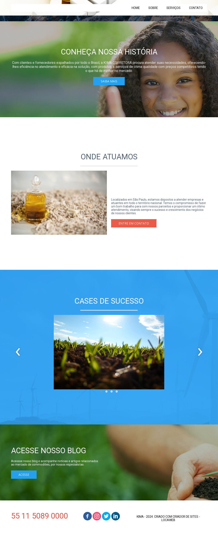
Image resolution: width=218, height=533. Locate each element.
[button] (109, 81)
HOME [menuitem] (136, 8)
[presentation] (18, 352)
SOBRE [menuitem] (153, 8)
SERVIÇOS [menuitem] (173, 8)
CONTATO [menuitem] (196, 8)
